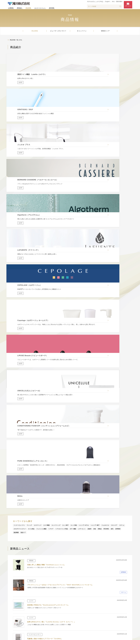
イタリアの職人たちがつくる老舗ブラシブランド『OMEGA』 (52, 462)
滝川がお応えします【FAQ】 (73, 566)
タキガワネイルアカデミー (62, 616)
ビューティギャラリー (58, 33)
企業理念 (11, 606)
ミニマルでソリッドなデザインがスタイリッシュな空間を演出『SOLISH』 (58, 425)
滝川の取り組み (13, 609)
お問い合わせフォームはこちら (90, 571)
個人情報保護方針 (105, 637)
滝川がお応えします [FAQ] (93, 2)
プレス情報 (12, 626)
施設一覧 (11, 620)
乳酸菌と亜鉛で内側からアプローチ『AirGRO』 (47, 361)
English (105, 2)
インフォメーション (15, 623)
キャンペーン (82, 33)
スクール (53, 606)
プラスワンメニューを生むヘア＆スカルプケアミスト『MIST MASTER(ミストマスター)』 (64, 307)
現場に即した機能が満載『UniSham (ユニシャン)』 (49, 287)
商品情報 (34, 8)
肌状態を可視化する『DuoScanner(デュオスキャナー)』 (51, 327)
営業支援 (37, 613)
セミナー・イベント (122, 599)
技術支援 (37, 616)
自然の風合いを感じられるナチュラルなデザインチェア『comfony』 (56, 442)
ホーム (10, 584)
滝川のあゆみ (12, 613)
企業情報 (12, 8)
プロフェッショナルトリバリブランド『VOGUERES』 (50, 479)
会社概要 (11, 603)
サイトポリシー (119, 637)
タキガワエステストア (91, 615)
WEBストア (105, 33)
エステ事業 (38, 606)
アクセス (117, 607)
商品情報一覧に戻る (16, 42)
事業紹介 (23, 8)
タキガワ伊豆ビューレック (59, 620)
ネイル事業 (38, 609)
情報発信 (53, 603)
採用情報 (64, 8)
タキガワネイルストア (91, 619)
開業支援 (37, 620)
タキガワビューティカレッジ (62, 609)
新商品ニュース (87, 603)
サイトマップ (91, 637)
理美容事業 (38, 603)
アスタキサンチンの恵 (36, 381)
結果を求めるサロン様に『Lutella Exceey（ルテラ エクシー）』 (54, 344)
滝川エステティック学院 (61, 613)
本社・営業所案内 (115, 2)
